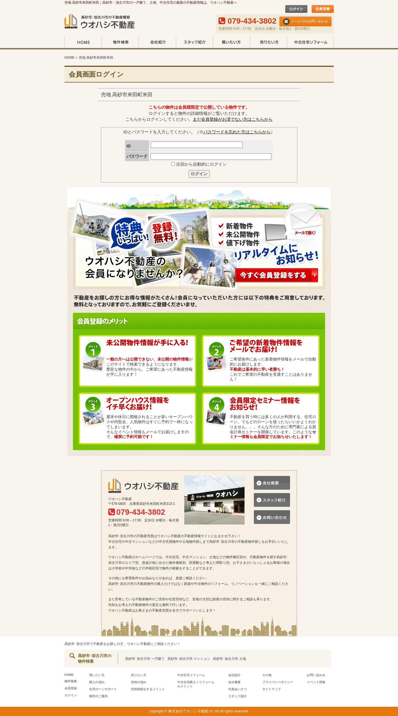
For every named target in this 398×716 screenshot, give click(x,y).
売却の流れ (138, 682)
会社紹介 (157, 42)
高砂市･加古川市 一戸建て (145, 659)
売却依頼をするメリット (148, 689)
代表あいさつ (237, 689)
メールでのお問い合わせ (305, 21)
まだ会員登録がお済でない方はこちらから (233, 119)
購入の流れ (97, 682)
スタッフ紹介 (194, 42)
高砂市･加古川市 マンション (188, 659)
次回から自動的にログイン (199, 164)
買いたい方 (231, 42)
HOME (83, 42)
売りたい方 (268, 42)
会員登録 (71, 688)
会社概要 (234, 682)
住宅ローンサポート (103, 689)
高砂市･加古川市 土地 (229, 659)
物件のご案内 (98, 696)
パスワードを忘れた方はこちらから (237, 131)
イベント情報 (316, 682)
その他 (267, 675)
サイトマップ (271, 689)
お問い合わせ (316, 675)
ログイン (199, 173)
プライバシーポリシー (277, 682)
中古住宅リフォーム (310, 42)
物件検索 (120, 42)
